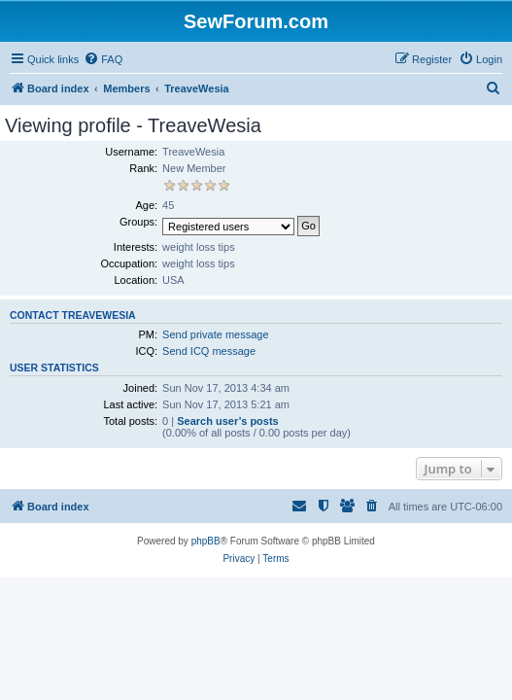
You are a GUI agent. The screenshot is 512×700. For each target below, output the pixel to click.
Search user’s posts (228, 421)
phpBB (206, 541)
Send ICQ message (209, 351)
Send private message (215, 334)
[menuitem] (103, 59)
